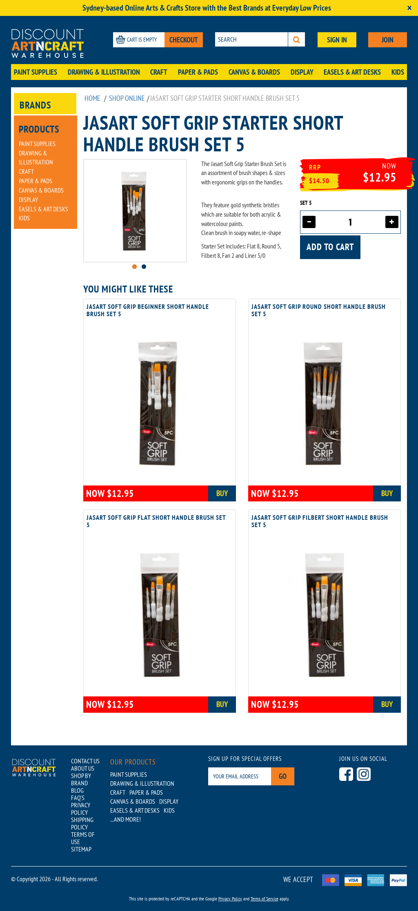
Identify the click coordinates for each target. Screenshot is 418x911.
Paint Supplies (35, 72)
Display (302, 72)
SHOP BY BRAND (81, 779)
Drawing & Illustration (104, 72)
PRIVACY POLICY (80, 808)
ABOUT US (82, 768)
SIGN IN (337, 39)
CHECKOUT (183, 39)
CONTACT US (85, 761)
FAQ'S (77, 798)
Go (283, 776)
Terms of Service (264, 898)
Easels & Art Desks (352, 72)
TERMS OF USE (83, 838)
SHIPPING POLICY (82, 823)
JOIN (388, 39)
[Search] (296, 39)
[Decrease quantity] (309, 222)
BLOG (77, 790)
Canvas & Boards (254, 72)
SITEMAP (81, 849)
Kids (397, 72)
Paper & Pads (198, 72)
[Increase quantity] (391, 222)
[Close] (409, 7)
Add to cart (330, 247)
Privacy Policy (230, 898)
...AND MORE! (125, 819)
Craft (158, 72)
